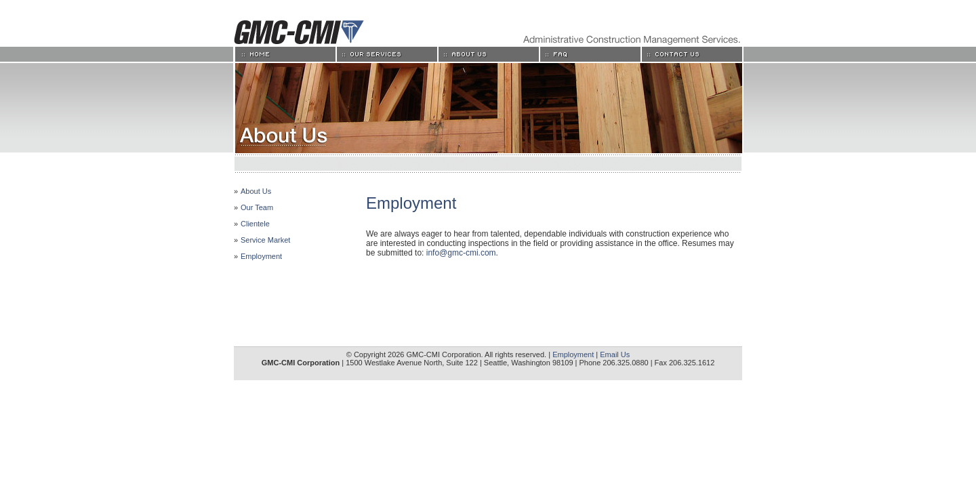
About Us (256, 191)
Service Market (265, 240)
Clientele (255, 224)
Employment (261, 256)
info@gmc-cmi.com (461, 253)
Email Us (615, 354)
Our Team (257, 207)
